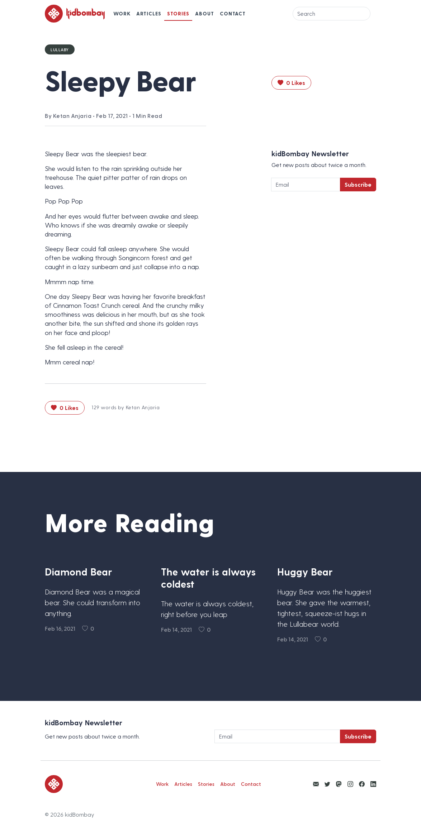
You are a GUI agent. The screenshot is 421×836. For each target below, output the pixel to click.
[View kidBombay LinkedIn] (373, 783)
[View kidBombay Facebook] (362, 783)
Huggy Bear (304, 571)
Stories (178, 13)
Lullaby (60, 49)
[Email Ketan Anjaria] (316, 783)
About (204, 13)
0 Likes (291, 82)
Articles (148, 13)
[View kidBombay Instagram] (350, 783)
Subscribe (358, 184)
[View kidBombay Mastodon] (339, 783)
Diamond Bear (78, 571)
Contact (233, 13)
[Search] (331, 13)
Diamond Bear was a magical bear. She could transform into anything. (92, 602)
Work (122, 13)
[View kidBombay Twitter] (327, 783)
